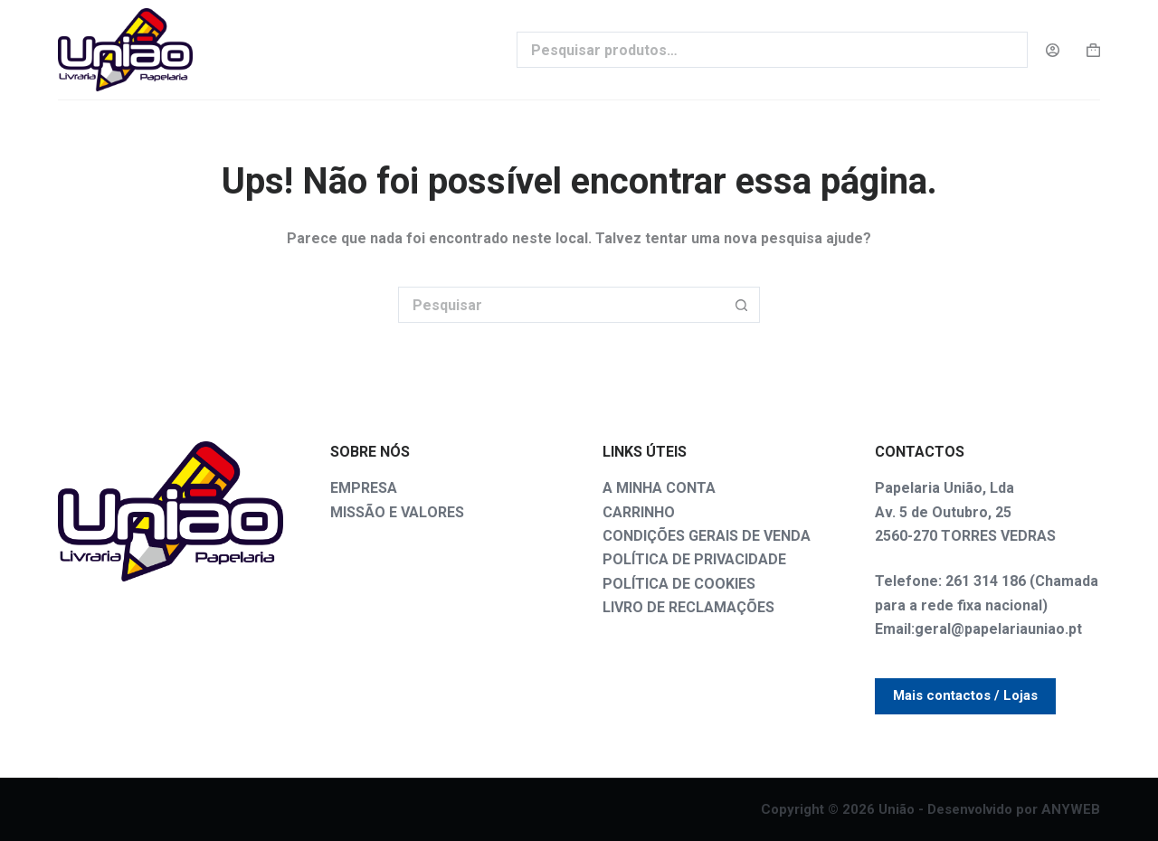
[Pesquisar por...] (561, 305)
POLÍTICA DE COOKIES (679, 583)
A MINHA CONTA (659, 487)
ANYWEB (1070, 809)
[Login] (1052, 50)
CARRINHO (639, 512)
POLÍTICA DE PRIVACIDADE (694, 559)
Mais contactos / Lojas (965, 695)
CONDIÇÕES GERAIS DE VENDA (707, 535)
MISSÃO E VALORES (397, 512)
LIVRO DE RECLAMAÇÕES (688, 607)
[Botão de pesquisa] (742, 305)
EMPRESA (363, 487)
